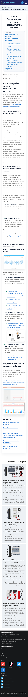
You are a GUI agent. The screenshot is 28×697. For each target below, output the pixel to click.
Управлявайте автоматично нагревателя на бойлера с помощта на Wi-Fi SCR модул (15, 301)
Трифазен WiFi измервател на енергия (9, 636)
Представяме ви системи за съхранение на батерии (14, 64)
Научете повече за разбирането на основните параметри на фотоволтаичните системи (14, 238)
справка (8, 69)
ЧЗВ (2, 653)
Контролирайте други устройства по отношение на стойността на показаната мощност (15, 357)
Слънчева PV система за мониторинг (9, 641)
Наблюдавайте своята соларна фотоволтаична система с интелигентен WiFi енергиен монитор (13, 435)
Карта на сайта (4, 657)
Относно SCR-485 (11, 289)
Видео (2, 655)
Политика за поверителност (20, 693)
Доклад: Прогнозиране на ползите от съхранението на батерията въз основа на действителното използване (13, 382)
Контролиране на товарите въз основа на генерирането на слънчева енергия (14, 57)
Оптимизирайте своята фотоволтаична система (11, 37)
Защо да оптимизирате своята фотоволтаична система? (14, 44)
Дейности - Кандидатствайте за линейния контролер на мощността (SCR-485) (15, 307)
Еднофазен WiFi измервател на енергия (10, 634)
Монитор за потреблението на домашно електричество (13, 639)
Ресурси (3, 648)
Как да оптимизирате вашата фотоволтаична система (14, 50)
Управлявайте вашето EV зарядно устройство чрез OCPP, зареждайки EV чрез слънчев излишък (15, 325)
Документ (3, 651)
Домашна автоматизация (6, 643)
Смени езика (14, 695)
